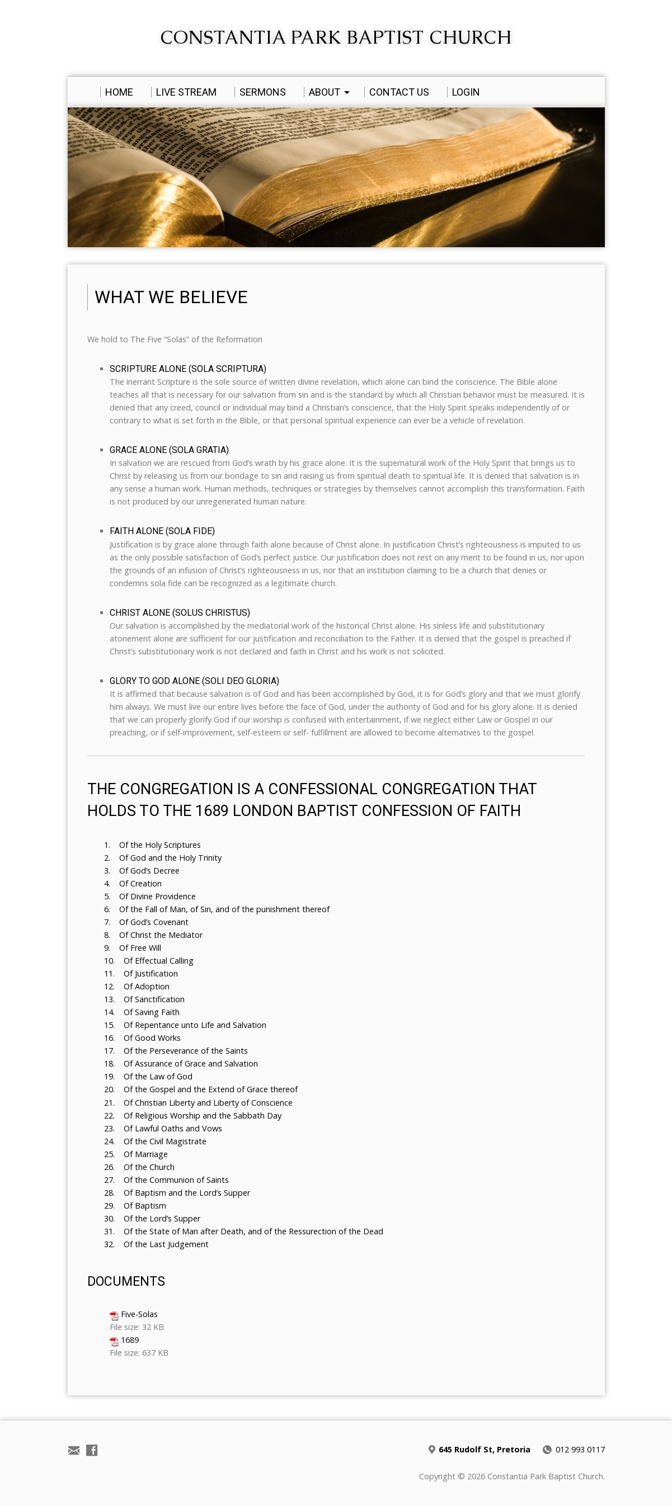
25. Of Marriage (136, 1154)
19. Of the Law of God (148, 1076)
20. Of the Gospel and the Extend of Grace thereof (201, 1089)
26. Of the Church (139, 1167)
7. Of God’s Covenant (146, 922)
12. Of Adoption (137, 986)
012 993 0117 (580, 1449)
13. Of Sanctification (144, 999)
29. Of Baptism (135, 1205)
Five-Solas (139, 1314)
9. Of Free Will (132, 947)
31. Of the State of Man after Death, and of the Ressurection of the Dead (243, 1231)
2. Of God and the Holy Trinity (163, 857)
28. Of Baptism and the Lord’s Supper (177, 1192)
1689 (130, 1339)
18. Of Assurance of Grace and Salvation (181, 1063)
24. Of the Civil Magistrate (155, 1141)
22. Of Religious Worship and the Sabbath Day (192, 1115)
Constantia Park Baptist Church (336, 37)
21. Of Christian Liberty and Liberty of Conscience (198, 1102)
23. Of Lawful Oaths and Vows (163, 1128)
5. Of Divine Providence (150, 896)
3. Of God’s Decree (142, 870)
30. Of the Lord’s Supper (152, 1218)
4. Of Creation (133, 883)
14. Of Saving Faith (142, 1012)
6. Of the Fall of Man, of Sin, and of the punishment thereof (217, 909)
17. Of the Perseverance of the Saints (176, 1050)
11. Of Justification (141, 973)
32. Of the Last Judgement (156, 1244)
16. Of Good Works (142, 1037)
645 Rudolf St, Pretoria (484, 1449)
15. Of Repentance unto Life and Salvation (185, 1025)
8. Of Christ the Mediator (153, 935)
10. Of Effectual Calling (149, 960)
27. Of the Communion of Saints (166, 1179)
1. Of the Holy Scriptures (152, 844)
